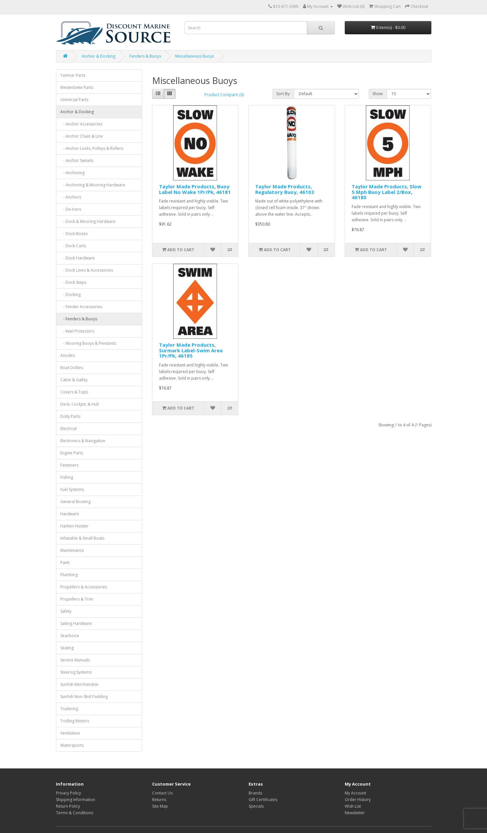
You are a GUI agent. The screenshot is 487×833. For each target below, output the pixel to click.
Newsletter (355, 813)
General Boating (75, 501)
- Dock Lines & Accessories (86, 270)
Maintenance (72, 550)
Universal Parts (74, 99)
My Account (355, 793)
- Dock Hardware (77, 258)
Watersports (72, 745)
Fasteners (69, 465)
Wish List (353, 806)
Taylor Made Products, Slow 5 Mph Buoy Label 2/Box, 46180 (386, 192)
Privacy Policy (68, 793)
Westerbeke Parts (76, 87)
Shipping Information (75, 799)
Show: (377, 93)
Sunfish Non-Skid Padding (84, 696)
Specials (256, 806)
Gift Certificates (263, 799)
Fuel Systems (72, 489)
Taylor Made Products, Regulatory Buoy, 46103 (284, 189)
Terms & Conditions (74, 813)
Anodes (67, 355)
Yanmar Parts (72, 75)
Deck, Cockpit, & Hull (79, 404)
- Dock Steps (73, 282)
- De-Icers (70, 209)
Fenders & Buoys (145, 56)
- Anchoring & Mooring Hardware (92, 185)
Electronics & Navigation (82, 440)
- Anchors (70, 197)
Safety (65, 611)
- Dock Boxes (74, 233)
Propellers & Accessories (83, 587)
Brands (255, 793)
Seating (67, 648)
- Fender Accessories (81, 306)
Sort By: (283, 93)
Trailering (69, 709)
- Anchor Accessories (81, 124)
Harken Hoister (74, 526)
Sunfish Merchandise (79, 684)
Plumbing (69, 575)
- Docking (70, 294)
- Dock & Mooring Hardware (88, 221)
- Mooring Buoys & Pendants (88, 343)
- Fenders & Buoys (78, 319)
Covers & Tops (74, 392)
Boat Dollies (71, 367)
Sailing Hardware (76, 623)
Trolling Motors (74, 721)
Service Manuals (75, 660)
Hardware (69, 514)
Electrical (68, 428)
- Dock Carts (73, 246)
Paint (64, 562)
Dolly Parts (70, 416)
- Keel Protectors (77, 331)
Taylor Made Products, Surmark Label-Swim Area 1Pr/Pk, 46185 (191, 350)
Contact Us (162, 793)
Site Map (160, 806)
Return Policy (68, 806)
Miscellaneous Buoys (194, 56)
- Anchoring (72, 172)
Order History (358, 799)
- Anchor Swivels (76, 160)
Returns (159, 799)
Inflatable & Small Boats (82, 538)
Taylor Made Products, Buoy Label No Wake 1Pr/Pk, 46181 (195, 189)
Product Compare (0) (224, 94)
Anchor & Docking (98, 56)
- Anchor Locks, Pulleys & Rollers (91, 148)
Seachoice (69, 635)
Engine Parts (71, 453)
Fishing (66, 477)
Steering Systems (76, 672)
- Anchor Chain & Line (81, 136)
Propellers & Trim (76, 599)
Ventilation (70, 733)
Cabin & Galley (74, 380)
